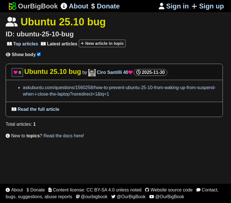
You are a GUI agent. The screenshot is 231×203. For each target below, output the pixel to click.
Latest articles (59, 43)
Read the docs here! (63, 135)
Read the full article (35, 109)
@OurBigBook (128, 196)
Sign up (208, 6)
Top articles (22, 43)
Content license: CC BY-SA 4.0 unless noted (95, 189)
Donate (105, 6)
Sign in (174, 6)
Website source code (169, 189)
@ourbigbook (92, 196)
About (74, 6)
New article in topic (102, 43)
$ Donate (36, 189)
